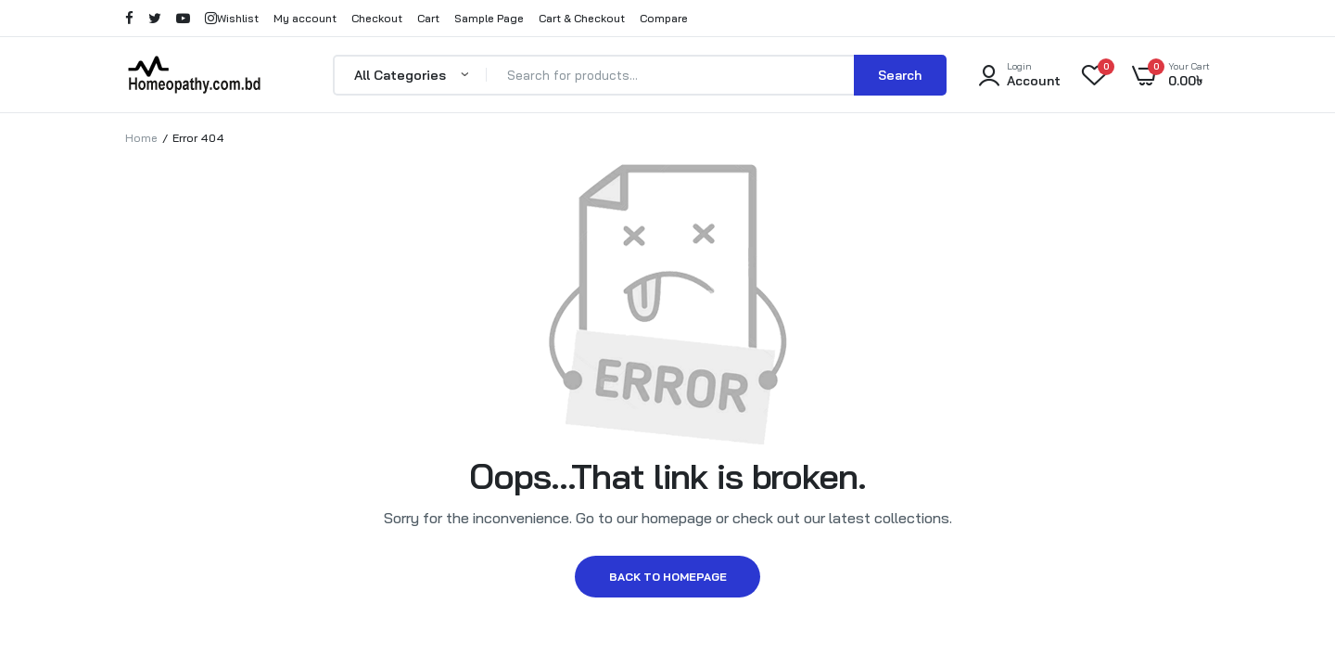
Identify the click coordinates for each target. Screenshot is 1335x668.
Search (900, 75)
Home (141, 138)
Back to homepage (668, 584)
